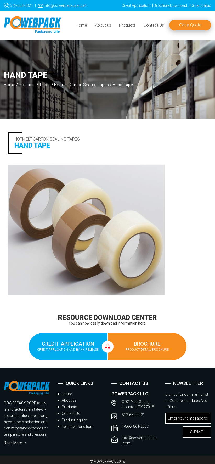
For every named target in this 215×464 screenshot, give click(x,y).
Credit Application (136, 5)
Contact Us (154, 25)
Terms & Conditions (78, 426)
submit (196, 432)
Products (127, 25)
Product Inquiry (74, 420)
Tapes (44, 84)
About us (103, 25)
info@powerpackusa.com (62, 5)
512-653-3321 (18, 5)
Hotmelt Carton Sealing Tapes (81, 84)
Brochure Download (170, 5)
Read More (15, 443)
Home (81, 25)
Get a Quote (190, 25)
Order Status (200, 5)
